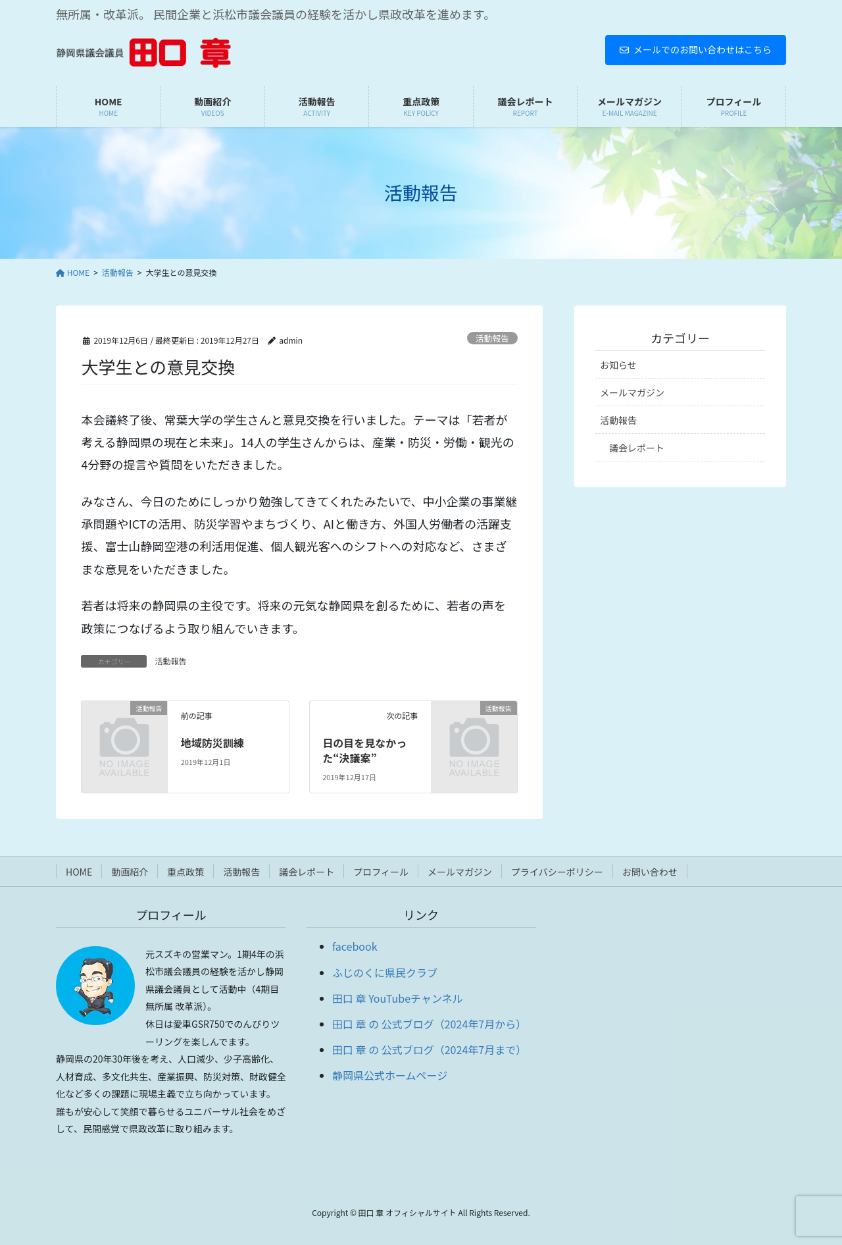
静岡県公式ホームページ (389, 1075)
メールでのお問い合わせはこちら (696, 49)
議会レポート (636, 447)
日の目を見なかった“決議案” (364, 750)
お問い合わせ (650, 871)
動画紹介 (129, 871)
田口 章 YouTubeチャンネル (397, 998)
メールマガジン (632, 392)
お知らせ (618, 364)
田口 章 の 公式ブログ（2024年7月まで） (429, 1049)
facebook (355, 946)
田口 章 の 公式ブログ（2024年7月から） (429, 1024)
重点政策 (185, 871)
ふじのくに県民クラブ (384, 972)
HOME (79, 871)
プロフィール (381, 871)
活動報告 (492, 338)
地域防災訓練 (212, 743)
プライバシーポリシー (557, 871)
